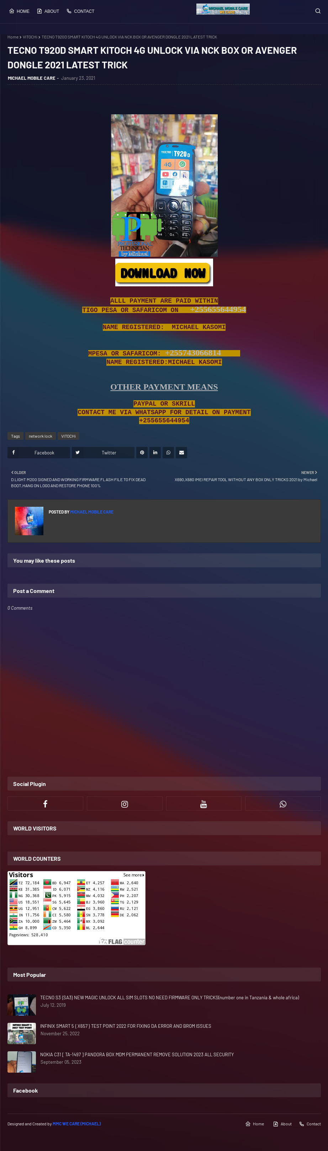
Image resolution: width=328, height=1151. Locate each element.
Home (19, 11)
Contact (80, 11)
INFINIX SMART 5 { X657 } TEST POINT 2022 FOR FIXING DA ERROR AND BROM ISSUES (125, 1026)
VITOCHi (30, 36)
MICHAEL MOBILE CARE (31, 78)
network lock (40, 435)
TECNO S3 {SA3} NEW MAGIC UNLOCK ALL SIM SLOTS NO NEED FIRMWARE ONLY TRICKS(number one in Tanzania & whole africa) (169, 997)
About (48, 11)
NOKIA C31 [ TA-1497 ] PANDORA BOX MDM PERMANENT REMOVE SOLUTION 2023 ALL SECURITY (137, 1054)
